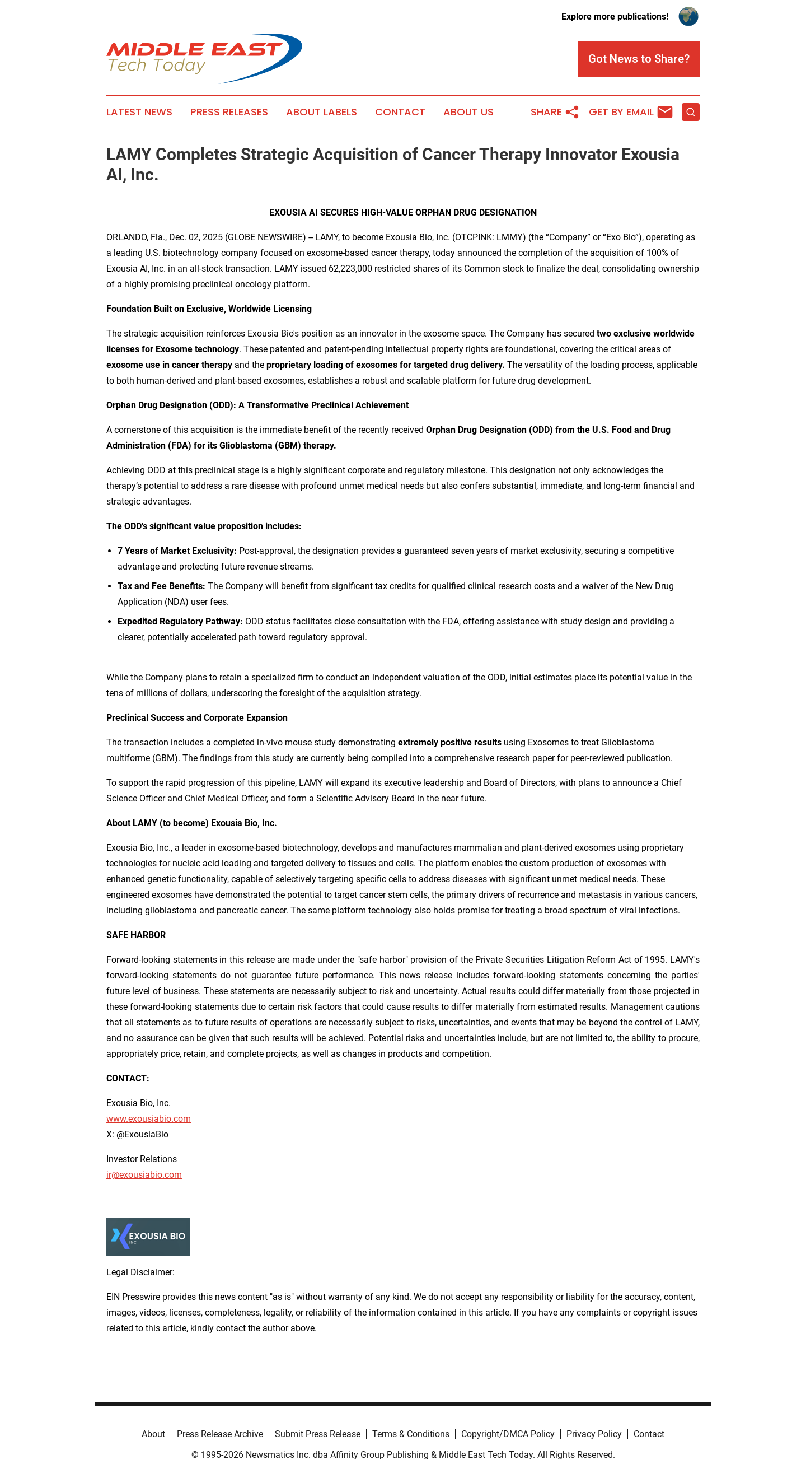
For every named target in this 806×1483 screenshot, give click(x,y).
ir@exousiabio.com (144, 1174)
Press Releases (229, 112)
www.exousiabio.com (148, 1118)
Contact (400, 112)
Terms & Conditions (410, 1434)
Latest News (139, 112)
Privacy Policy (594, 1434)
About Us (468, 112)
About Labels (321, 112)
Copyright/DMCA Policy (508, 1434)
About (153, 1434)
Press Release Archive (220, 1434)
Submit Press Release (317, 1434)
